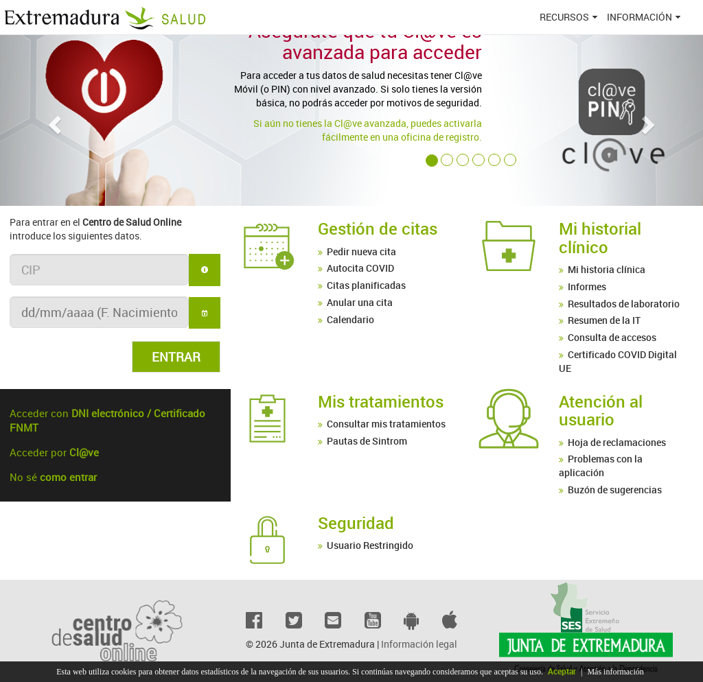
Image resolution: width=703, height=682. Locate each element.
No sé (53, 477)
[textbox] (99, 269)
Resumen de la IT (604, 320)
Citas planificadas (366, 285)
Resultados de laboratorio (624, 303)
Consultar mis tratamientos (386, 423)
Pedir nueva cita (361, 251)
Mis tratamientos (380, 401)
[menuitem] (569, 17)
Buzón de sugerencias (615, 489)
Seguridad (356, 523)
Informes (587, 286)
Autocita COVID (360, 267)
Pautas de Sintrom (367, 440)
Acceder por (54, 452)
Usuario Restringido (370, 545)
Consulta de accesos (612, 337)
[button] (53, 120)
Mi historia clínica (606, 269)
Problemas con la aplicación (601, 465)
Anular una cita (360, 302)
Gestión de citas (377, 228)
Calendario (350, 319)
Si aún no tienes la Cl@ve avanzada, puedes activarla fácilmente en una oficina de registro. (367, 130)
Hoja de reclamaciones (617, 442)
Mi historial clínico (600, 237)
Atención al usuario (601, 410)
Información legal (419, 643)
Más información (615, 672)
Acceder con (107, 420)
